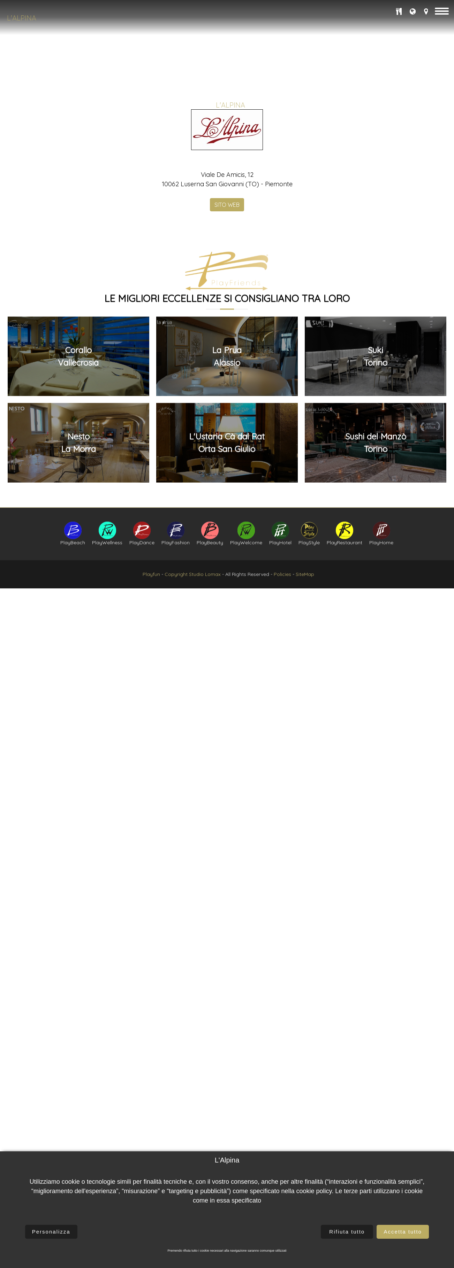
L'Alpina (21, 18)
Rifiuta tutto (347, 1232)
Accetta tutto (403, 1232)
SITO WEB (227, 250)
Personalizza (51, 1232)
